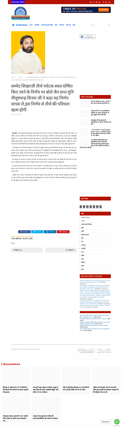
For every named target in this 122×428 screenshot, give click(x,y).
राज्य (30, 25)
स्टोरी (82, 266)
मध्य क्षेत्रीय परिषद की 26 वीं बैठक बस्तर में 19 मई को (93, 319)
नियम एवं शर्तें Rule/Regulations (86, 351)
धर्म (82, 242)
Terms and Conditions (104, 351)
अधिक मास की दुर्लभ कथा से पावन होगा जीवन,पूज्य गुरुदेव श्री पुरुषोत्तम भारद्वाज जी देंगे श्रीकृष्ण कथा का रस (105, 389)
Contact (91, 349)
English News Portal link (104, 352)
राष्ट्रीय (82, 255)
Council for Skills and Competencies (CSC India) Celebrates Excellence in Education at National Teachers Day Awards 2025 (94, 302)
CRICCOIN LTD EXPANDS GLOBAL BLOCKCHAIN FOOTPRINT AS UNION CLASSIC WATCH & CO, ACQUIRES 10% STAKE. (95, 287)
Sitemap (108, 349)
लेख (74, 25)
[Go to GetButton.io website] (117, 426)
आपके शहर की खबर (47, 25)
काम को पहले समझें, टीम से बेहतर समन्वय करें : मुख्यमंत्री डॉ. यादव (95, 329)
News (21, 77)
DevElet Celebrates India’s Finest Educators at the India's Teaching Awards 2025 (95, 281)
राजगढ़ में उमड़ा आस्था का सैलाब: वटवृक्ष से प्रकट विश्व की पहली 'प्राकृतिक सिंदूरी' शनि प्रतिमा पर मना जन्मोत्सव (45, 389)
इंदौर (82, 228)
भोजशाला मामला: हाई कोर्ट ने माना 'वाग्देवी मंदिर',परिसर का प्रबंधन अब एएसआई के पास (15, 418)
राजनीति (36, 25)
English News (22, 25)
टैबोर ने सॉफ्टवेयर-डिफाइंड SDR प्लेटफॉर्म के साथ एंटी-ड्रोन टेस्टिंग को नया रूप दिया (76, 388)
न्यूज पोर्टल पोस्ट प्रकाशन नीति (87, 352)
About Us (100, 349)
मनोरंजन (61, 25)
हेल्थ (82, 269)
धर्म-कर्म (68, 25)
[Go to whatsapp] (117, 421)
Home (13, 77)
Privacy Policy (82, 349)
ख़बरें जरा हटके (85, 235)
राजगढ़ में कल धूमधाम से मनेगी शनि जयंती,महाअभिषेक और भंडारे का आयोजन (45, 417)
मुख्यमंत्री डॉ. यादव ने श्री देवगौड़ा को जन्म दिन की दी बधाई (94, 325)
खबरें (82, 231)
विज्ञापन (83, 262)
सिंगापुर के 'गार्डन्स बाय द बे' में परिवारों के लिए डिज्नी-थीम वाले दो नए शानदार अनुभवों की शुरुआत (15, 389)
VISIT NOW (104, 10)
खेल (56, 25)
